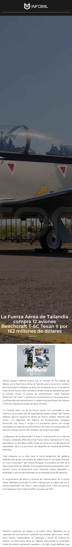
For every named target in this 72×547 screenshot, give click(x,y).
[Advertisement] (36, 508)
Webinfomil (32, 336)
